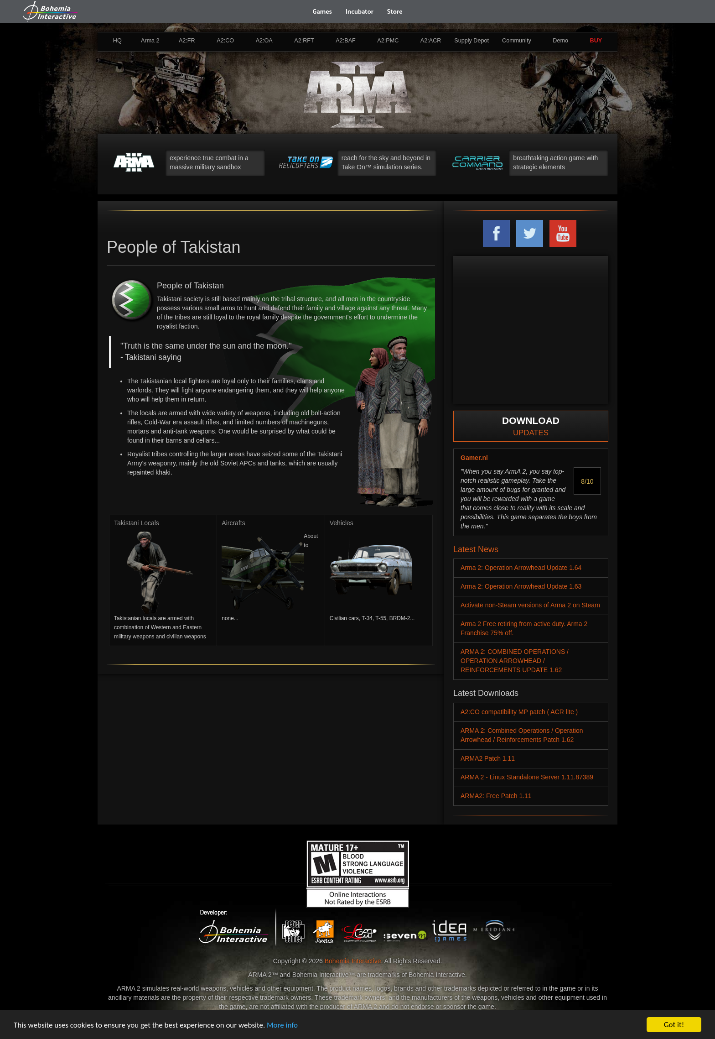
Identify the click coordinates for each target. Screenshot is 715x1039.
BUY (596, 40)
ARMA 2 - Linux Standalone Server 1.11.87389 (527, 777)
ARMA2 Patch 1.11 (488, 758)
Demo (560, 40)
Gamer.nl (474, 457)
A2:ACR (430, 40)
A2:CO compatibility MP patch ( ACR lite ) (519, 711)
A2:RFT (304, 40)
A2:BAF (345, 40)
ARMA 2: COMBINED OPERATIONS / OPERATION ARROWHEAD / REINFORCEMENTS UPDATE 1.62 (515, 661)
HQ (117, 40)
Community (516, 40)
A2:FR (187, 40)
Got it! (674, 1024)
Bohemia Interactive (353, 961)
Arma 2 (150, 40)
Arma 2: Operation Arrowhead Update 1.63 (521, 586)
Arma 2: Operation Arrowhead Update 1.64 (521, 567)
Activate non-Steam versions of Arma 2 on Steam (530, 605)
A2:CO (225, 40)
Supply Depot (471, 40)
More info (282, 1025)
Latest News (475, 549)
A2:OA (264, 40)
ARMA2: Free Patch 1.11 (496, 795)
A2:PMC (388, 40)
